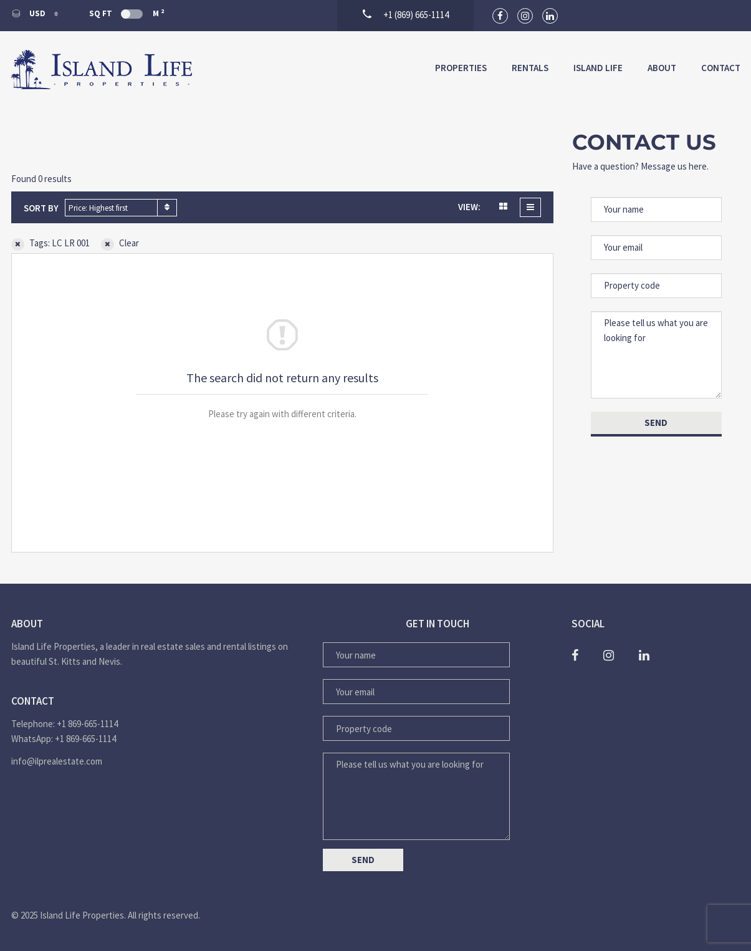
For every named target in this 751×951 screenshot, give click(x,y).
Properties (461, 68)
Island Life (598, 68)
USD (29, 13)
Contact (720, 68)
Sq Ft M (126, 13)
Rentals (530, 68)
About (662, 68)
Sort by (41, 208)
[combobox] (121, 207)
